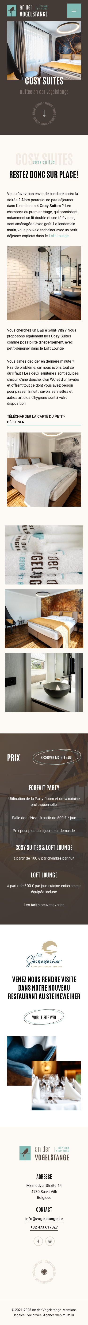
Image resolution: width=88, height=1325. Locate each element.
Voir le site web (44, 1017)
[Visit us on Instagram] (50, 1241)
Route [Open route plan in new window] (44, 1272)
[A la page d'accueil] (27, 10)
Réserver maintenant (57, 757)
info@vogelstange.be (44, 1219)
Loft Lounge (59, 236)
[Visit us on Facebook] (38, 1241)
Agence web (52, 1315)
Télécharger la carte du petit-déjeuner (36, 419)
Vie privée (34, 1315)
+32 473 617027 (44, 1227)
